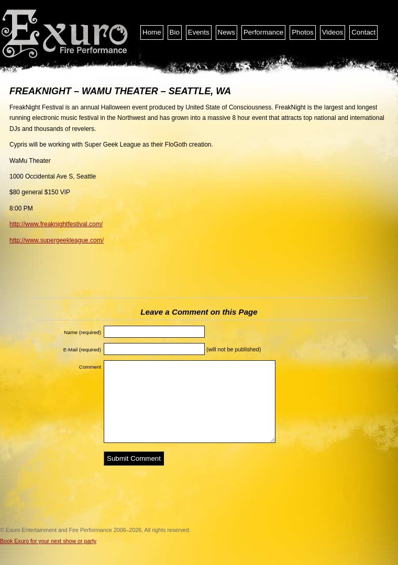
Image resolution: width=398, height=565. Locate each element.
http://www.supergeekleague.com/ (56, 240)
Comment (90, 367)
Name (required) (82, 332)
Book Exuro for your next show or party (48, 541)
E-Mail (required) (82, 349)
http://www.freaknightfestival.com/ (56, 224)
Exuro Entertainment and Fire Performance (65, 34)
